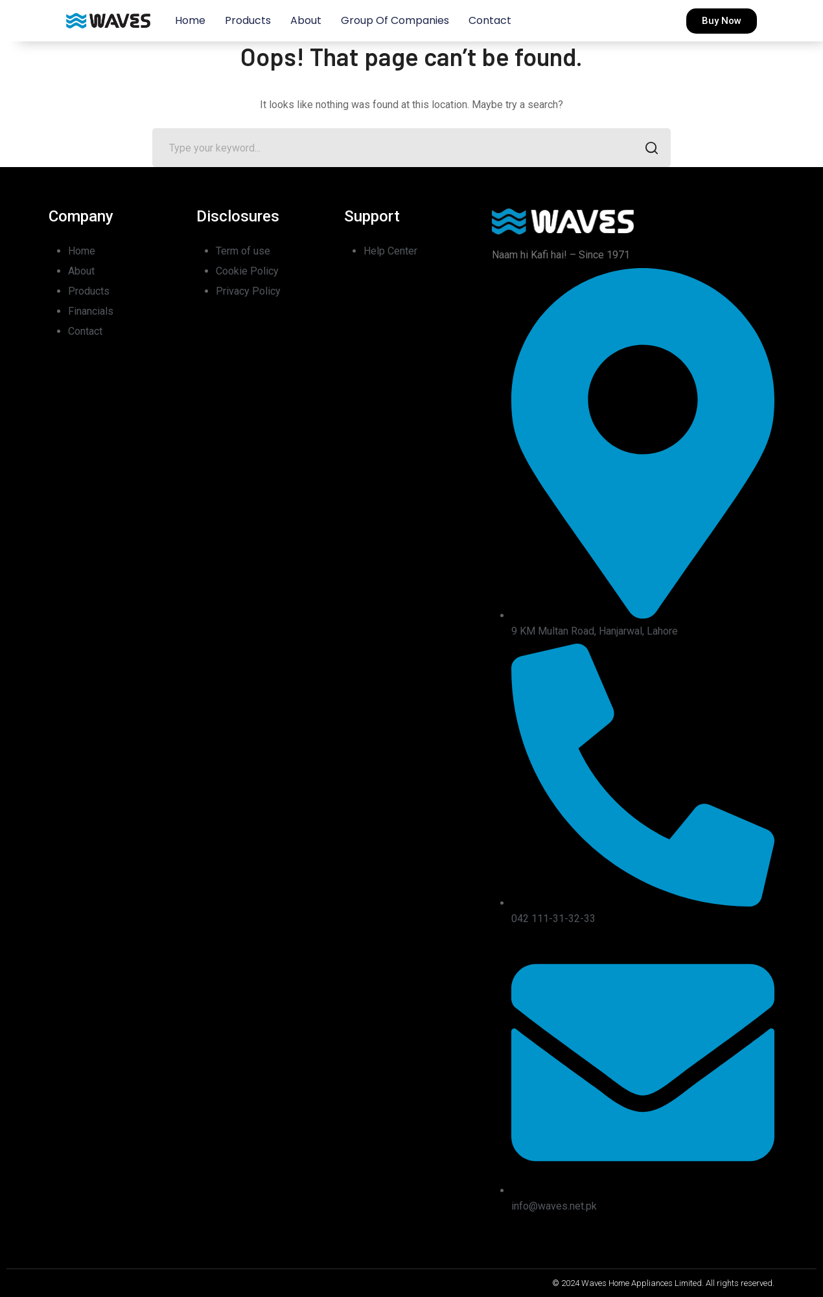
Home (190, 20)
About (305, 20)
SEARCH (647, 149)
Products (248, 20)
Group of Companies (395, 20)
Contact (490, 20)
